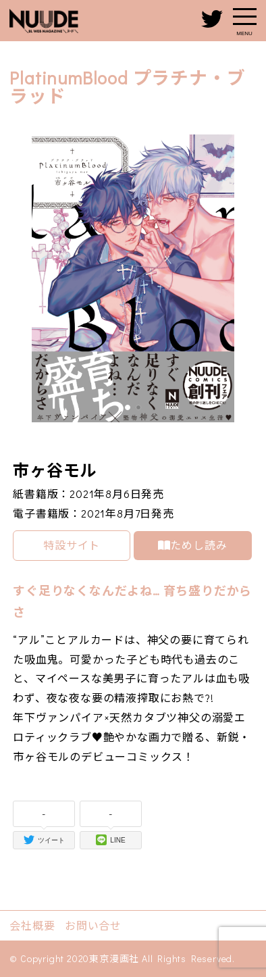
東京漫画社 (114, 958)
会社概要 (32, 925)
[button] (127, 407)
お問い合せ (93, 925)
